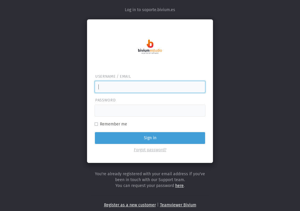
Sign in (150, 137)
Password (105, 100)
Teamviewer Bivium (178, 205)
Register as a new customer (130, 205)
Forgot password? (150, 149)
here (179, 185)
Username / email (113, 76)
